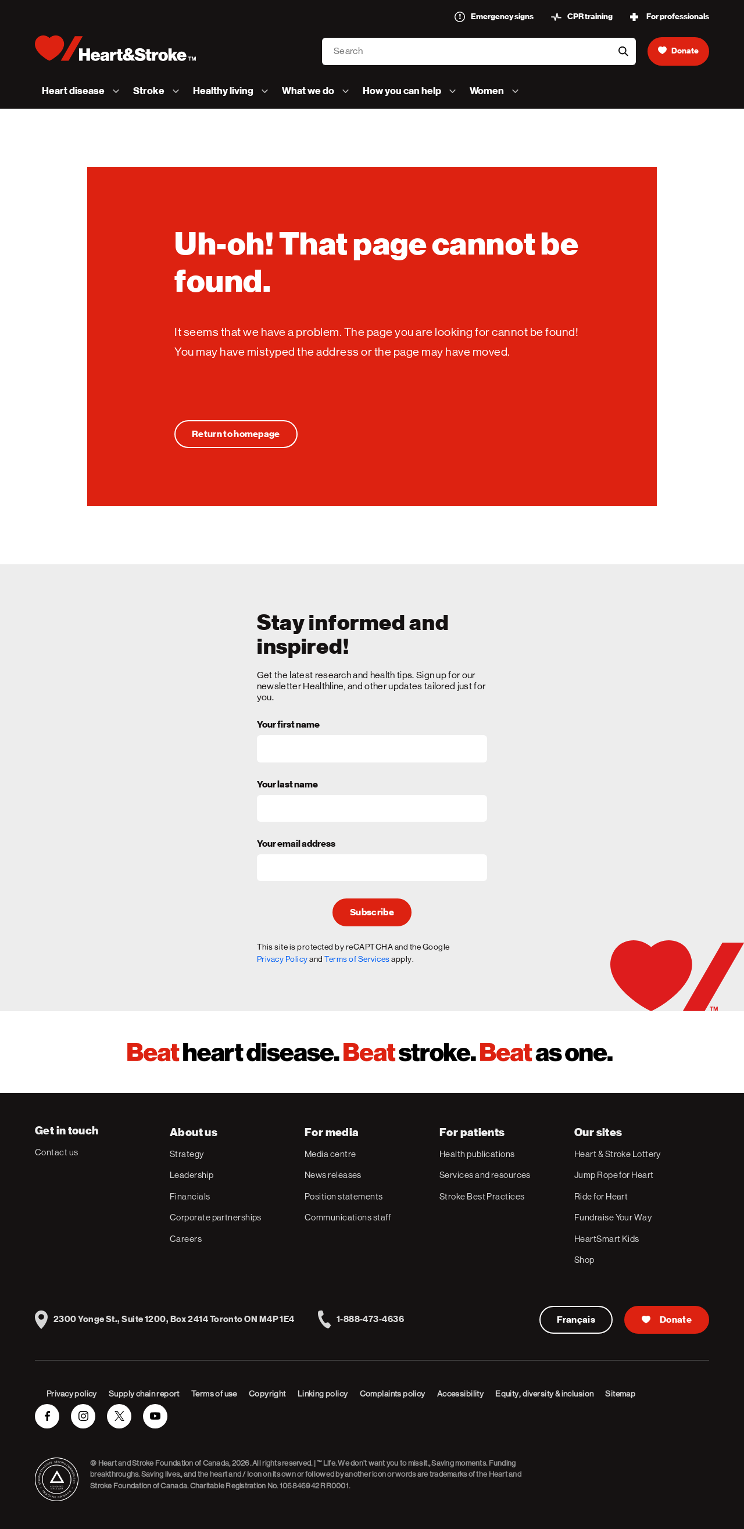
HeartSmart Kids (606, 1239)
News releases (333, 1175)
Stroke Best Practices (481, 1196)
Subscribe (372, 912)
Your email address (296, 844)
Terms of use (214, 1393)
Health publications (477, 1154)
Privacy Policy (282, 959)
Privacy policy (71, 1393)
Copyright (267, 1393)
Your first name (288, 725)
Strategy (187, 1154)
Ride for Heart (601, 1196)
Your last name (287, 785)
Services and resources (485, 1175)
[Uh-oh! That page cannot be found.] (236, 434)
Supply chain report (144, 1393)
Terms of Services (357, 959)
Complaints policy (392, 1393)
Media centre (330, 1154)
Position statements (344, 1196)
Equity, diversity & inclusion (544, 1393)
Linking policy (323, 1393)
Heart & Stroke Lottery (617, 1154)
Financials (190, 1196)
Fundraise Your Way (613, 1217)
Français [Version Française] (576, 1320)
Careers (186, 1239)
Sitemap (620, 1393)
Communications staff (348, 1217)
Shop (584, 1260)
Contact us (56, 1152)
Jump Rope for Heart (614, 1175)
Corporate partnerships (216, 1217)
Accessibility (460, 1393)
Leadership (192, 1175)
